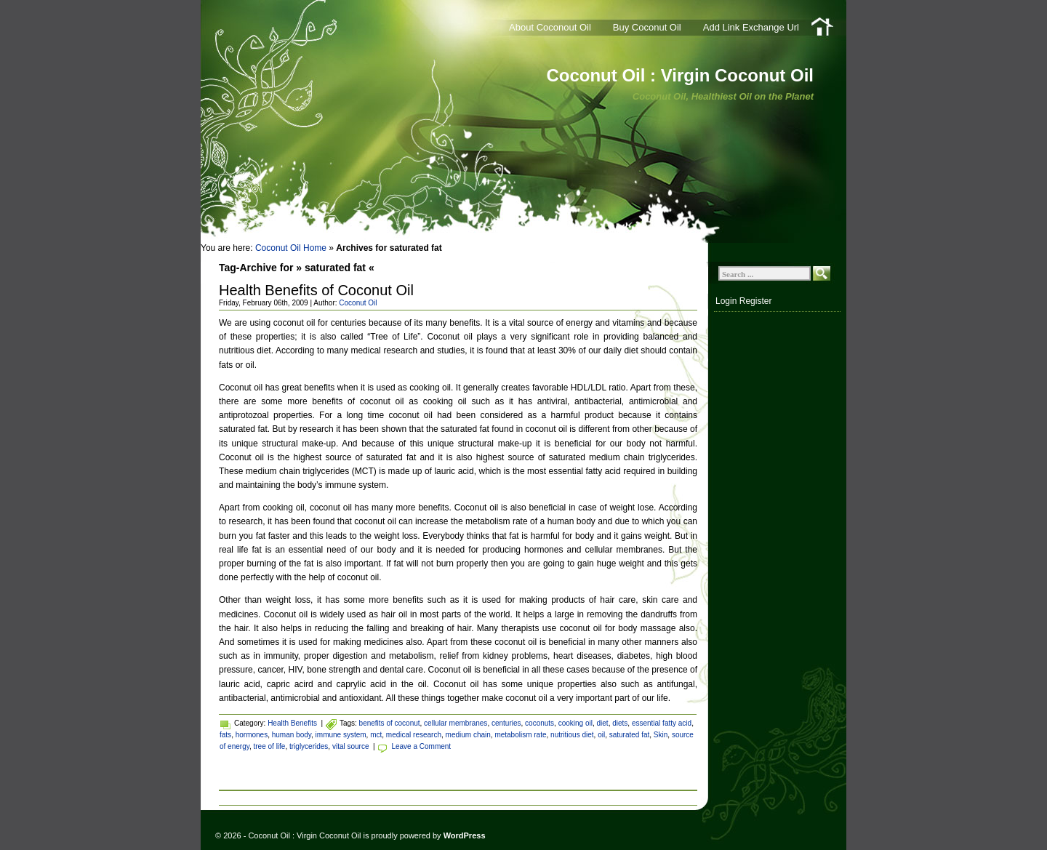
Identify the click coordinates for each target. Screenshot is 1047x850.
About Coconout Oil (550, 27)
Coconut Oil (358, 303)
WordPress (465, 835)
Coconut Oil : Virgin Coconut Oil (680, 75)
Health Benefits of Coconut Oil (316, 290)
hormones (252, 735)
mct (376, 735)
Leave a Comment (421, 746)
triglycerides (308, 746)
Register (755, 301)
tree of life (270, 746)
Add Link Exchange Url (751, 27)
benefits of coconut (389, 723)
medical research (413, 735)
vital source (350, 746)
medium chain (468, 735)
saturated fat (629, 735)
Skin (660, 735)
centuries (506, 723)
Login (726, 301)
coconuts (539, 723)
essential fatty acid (661, 723)
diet (603, 723)
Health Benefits (292, 723)
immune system (341, 735)
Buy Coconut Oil (647, 27)
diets (619, 723)
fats (225, 735)
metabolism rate (520, 735)
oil (601, 735)
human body (291, 735)
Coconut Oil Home (290, 248)
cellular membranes (455, 723)
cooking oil (575, 723)
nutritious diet (571, 735)
